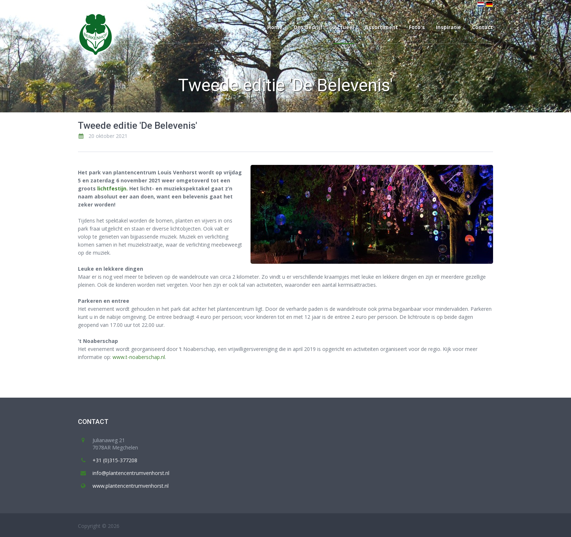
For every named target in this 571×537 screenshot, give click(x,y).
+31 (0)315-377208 (114, 460)
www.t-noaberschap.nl (139, 357)
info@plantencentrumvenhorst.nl (130, 473)
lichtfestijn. (112, 188)
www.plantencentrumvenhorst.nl (130, 485)
